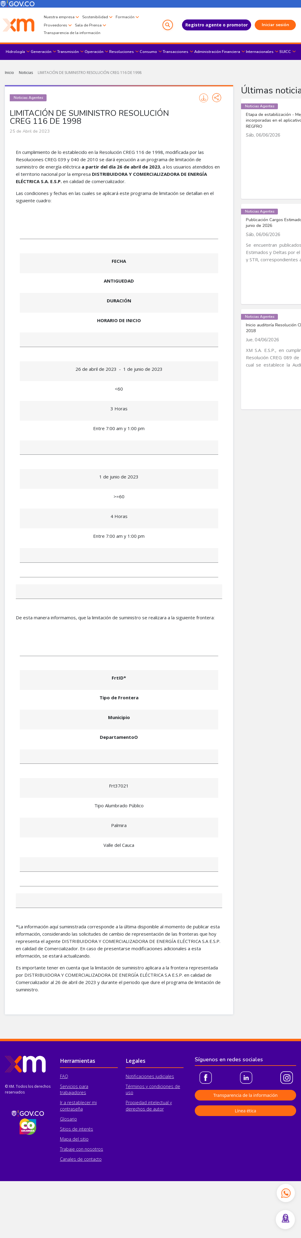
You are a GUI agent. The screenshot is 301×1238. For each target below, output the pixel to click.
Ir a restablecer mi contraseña (78, 1105)
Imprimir (203, 98)
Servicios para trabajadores (74, 1089)
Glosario (68, 1119)
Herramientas (77, 1060)
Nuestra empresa (59, 17)
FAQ (64, 1076)
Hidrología (15, 51)
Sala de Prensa (88, 25)
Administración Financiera (217, 51)
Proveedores (55, 25)
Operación (94, 51)
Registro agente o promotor (216, 25)
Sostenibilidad (95, 17)
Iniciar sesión (275, 25)
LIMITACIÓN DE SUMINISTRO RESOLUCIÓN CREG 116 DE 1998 (90, 72)
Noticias (26, 72)
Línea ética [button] (245, 1111)
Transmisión (68, 51)
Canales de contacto (81, 1159)
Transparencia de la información (72, 33)
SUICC (285, 51)
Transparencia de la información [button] (245, 1095)
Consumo (148, 51)
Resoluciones (121, 51)
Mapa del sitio (74, 1139)
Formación (125, 17)
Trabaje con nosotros (81, 1149)
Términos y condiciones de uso (153, 1089)
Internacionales (260, 51)
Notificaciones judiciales (150, 1076)
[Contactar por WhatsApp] (286, 1193)
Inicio (9, 72)
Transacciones (175, 51)
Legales (135, 1060)
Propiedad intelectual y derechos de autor (149, 1105)
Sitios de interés (76, 1129)
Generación (41, 51)
